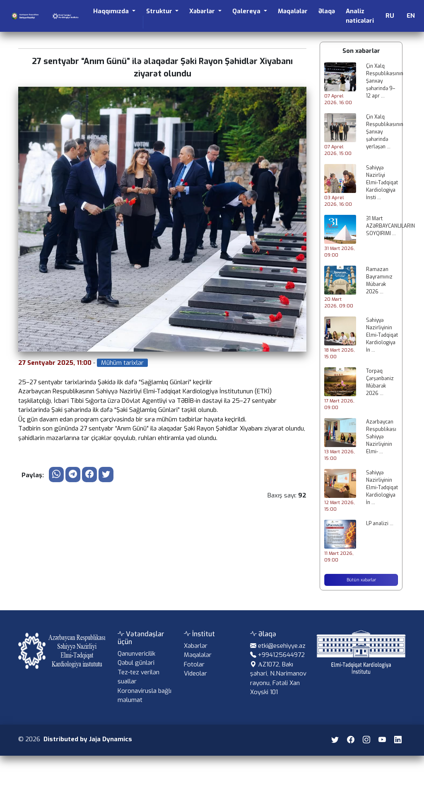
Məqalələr (293, 11)
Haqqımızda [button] (111, 11)
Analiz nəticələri (360, 16)
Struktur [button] (160, 11)
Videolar (195, 682)
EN (411, 16)
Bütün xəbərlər (361, 580)
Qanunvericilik (136, 662)
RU (389, 16)
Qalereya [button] (247, 11)
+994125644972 (281, 663)
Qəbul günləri (136, 671)
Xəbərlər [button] (203, 11)
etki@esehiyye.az (282, 653)
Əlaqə (326, 11)
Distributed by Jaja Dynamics (87, 747)
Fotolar (194, 672)
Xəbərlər (195, 653)
